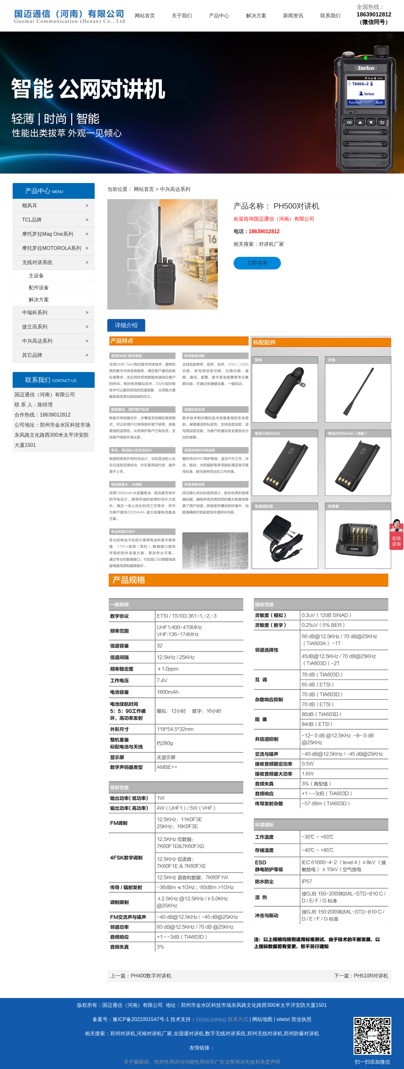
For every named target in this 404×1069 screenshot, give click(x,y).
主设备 (36, 275)
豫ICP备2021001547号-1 (141, 1019)
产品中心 (219, 15)
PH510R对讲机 (371, 975)
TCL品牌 (55, 220)
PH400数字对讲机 (151, 975)
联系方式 (238, 1019)
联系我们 (330, 15)
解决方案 (256, 15)
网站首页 (145, 15)
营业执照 (301, 1019)
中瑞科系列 (55, 313)
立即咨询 (257, 263)
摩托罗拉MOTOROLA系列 (55, 248)
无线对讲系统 (55, 262)
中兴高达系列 (55, 341)
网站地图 (262, 1019)
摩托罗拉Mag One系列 (55, 234)
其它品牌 (55, 355)
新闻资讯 (293, 15)
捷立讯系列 (55, 327)
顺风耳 (55, 206)
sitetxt (283, 1019)
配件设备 (39, 287)
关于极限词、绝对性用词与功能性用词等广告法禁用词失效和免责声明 (202, 1062)
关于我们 (182, 15)
